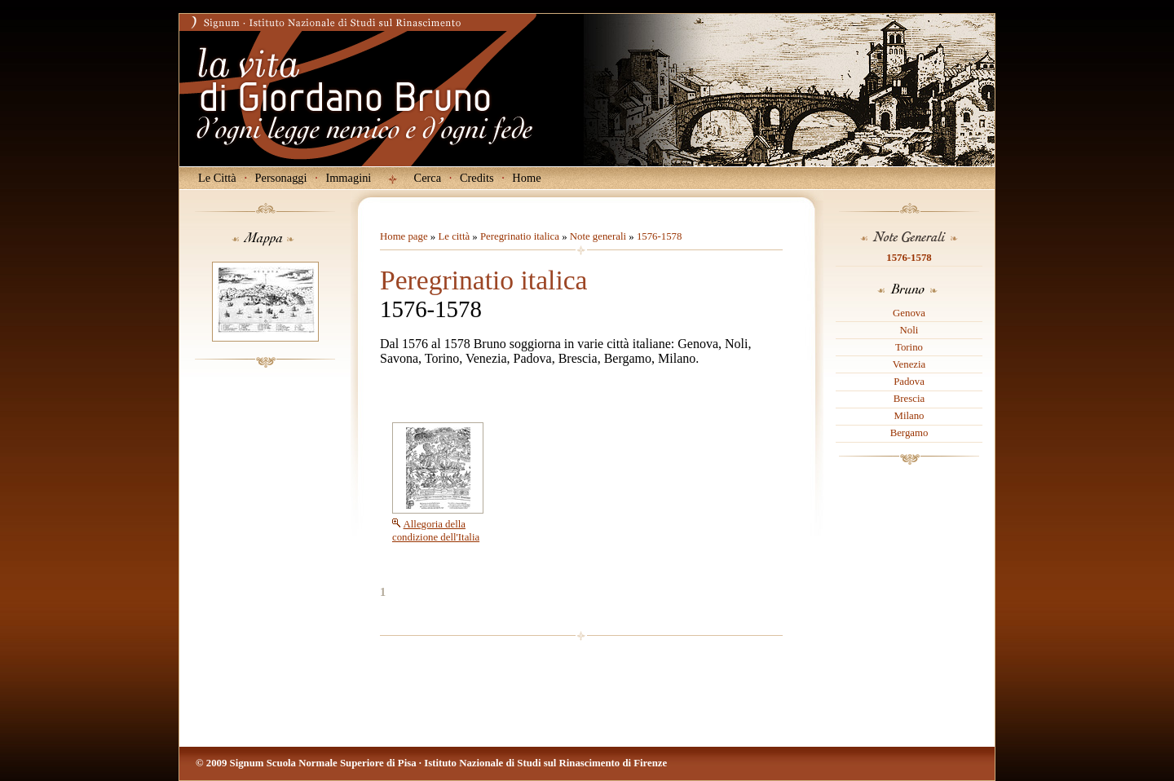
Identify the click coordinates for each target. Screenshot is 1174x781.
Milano (909, 415)
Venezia (909, 364)
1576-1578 (908, 257)
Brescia (909, 398)
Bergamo (909, 433)
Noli (909, 330)
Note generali (598, 236)
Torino (909, 347)
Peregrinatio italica (519, 236)
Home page (404, 236)
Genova (909, 313)
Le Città (217, 177)
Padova (909, 381)
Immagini (348, 177)
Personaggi (281, 177)
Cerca (428, 177)
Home (526, 177)
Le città (454, 236)
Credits (477, 177)
